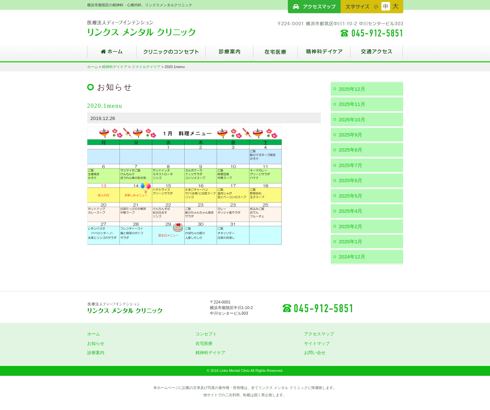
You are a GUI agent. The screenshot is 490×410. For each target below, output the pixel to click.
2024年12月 (352, 256)
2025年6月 (351, 180)
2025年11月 (352, 104)
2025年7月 (351, 165)
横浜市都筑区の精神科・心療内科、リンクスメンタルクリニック (153, 28)
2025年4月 (351, 211)
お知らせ (95, 343)
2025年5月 (351, 196)
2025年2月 (351, 226)
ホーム (112, 54)
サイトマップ (317, 343)
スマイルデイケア (146, 67)
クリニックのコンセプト (171, 54)
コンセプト (206, 333)
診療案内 (229, 54)
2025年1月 (351, 241)
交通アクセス (376, 54)
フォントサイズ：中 (385, 6)
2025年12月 (352, 89)
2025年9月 (351, 134)
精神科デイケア (324, 54)
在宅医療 (275, 54)
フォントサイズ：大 (395, 6)
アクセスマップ (314, 6)
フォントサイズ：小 (376, 6)
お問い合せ (314, 352)
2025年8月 (351, 150)
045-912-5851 (317, 307)
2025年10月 (352, 119)
